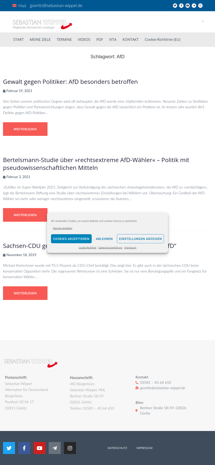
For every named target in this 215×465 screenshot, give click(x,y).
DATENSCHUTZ (117, 448)
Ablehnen (104, 239)
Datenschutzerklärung (110, 247)
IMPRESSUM (144, 448)
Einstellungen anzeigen (140, 239)
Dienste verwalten (62, 228)
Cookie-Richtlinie (87, 247)
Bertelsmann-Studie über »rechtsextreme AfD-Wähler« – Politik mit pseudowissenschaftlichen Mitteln (96, 164)
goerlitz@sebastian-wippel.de (56, 5)
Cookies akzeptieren (71, 239)
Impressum (130, 247)
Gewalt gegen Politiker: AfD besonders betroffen (70, 81)
